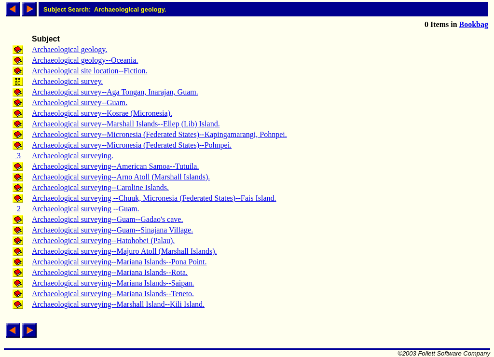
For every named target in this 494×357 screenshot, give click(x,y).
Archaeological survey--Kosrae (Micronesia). (102, 113)
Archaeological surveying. (72, 155)
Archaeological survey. (67, 81)
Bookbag (473, 24)
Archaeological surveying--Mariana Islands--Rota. (110, 272)
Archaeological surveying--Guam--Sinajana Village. (112, 230)
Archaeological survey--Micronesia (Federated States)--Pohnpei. (132, 145)
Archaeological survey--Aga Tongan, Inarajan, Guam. (115, 92)
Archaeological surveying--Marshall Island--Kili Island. (118, 304)
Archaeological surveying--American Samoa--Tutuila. (115, 166)
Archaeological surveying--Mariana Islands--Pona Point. (119, 262)
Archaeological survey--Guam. (79, 102)
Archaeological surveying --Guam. (85, 209)
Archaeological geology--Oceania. (85, 60)
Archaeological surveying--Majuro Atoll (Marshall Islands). (124, 251)
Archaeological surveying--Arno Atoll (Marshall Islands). (121, 177)
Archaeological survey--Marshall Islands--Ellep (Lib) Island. (126, 124)
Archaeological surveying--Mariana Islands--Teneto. (113, 293)
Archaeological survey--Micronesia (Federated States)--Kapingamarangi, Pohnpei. (159, 134)
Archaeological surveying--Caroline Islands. (100, 187)
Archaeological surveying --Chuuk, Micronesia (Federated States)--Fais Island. (154, 198)
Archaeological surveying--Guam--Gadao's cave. (107, 219)
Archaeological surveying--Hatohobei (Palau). (103, 240)
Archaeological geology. (69, 49)
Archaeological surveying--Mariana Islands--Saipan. (113, 283)
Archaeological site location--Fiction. (89, 71)
